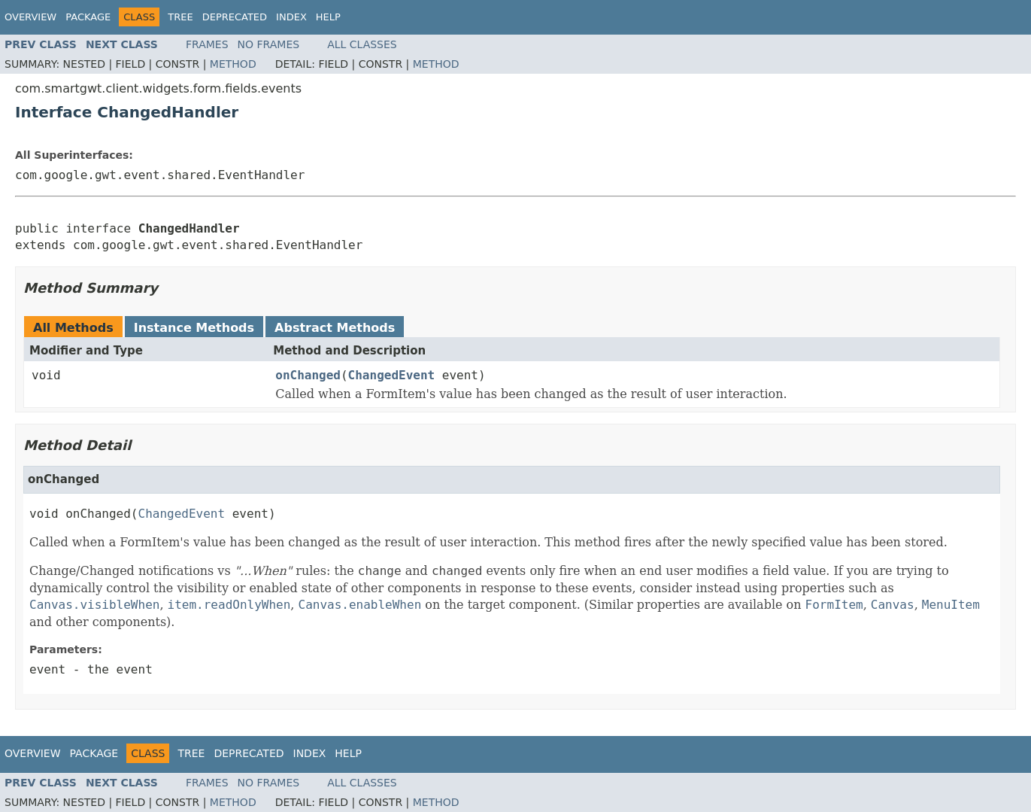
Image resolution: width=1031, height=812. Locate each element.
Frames (207, 44)
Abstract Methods (334, 328)
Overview (30, 17)
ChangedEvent (391, 375)
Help (328, 17)
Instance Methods (194, 328)
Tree (180, 17)
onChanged (308, 375)
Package (88, 17)
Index (291, 17)
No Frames (269, 44)
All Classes (362, 44)
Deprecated (234, 17)
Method (233, 64)
